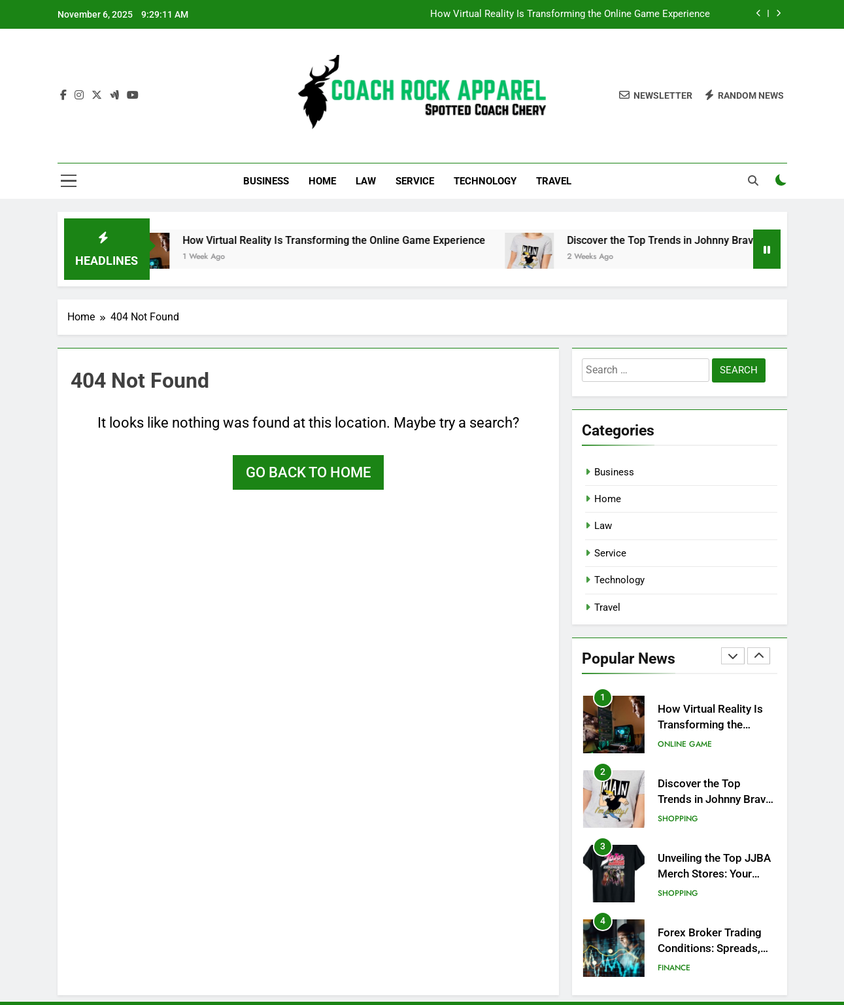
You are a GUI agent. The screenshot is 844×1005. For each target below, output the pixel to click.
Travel (553, 181)
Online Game (685, 744)
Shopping (678, 819)
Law (366, 181)
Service (415, 181)
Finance (674, 968)
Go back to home (308, 472)
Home (322, 181)
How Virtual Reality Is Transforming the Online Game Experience (570, 14)
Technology (485, 181)
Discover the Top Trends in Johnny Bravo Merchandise (711, 240)
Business (266, 181)
